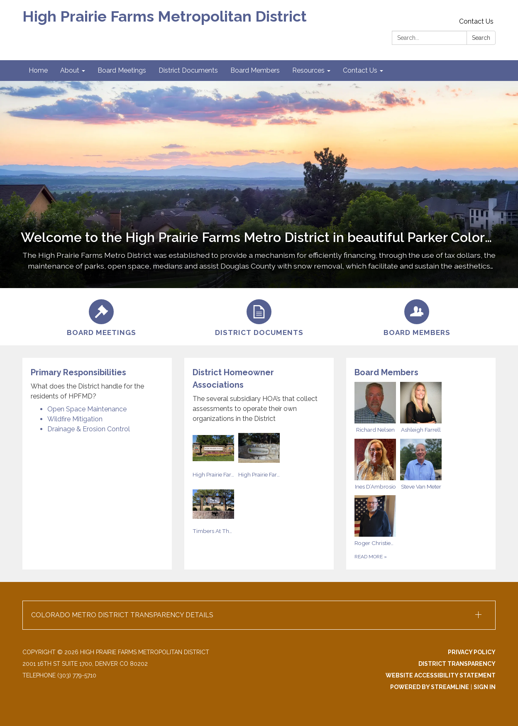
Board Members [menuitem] (255, 70)
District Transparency (457, 663)
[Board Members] (417, 316)
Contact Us (476, 21)
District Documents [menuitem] (188, 70)
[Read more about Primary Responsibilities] (97, 464)
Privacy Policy (472, 652)
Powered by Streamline (429, 687)
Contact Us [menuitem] (360, 70)
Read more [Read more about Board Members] (370, 557)
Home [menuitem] (38, 70)
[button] (259, 615)
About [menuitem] (69, 70)
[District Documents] (259, 316)
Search (481, 37)
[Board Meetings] (101, 316)
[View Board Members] (420, 372)
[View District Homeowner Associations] (259, 395)
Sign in (485, 687)
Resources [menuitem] (308, 70)
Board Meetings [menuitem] (122, 70)
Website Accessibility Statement (441, 675)
